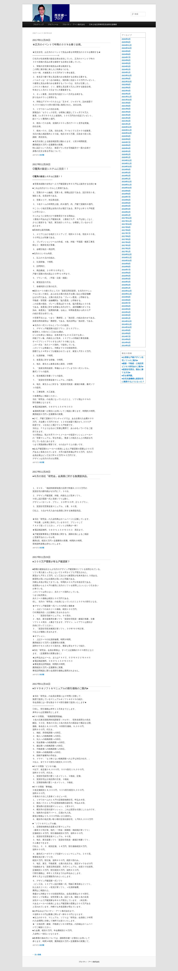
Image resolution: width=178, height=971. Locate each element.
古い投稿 (37, 955)
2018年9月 (126, 191)
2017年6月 (126, 236)
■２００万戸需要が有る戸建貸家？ (51, 561)
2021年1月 (126, 124)
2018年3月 (126, 209)
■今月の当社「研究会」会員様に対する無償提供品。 (61, 476)
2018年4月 (126, 206)
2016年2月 (126, 285)
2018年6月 (126, 200)
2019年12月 (127, 160)
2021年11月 (127, 97)
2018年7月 (126, 197)
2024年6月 (126, 60)
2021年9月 (126, 103)
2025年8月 (126, 42)
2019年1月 (126, 179)
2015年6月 (126, 306)
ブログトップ (38, 24)
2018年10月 (127, 188)
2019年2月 (126, 176)
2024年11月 (127, 45)
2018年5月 (126, 203)
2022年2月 (126, 94)
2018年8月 (126, 194)
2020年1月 (126, 157)
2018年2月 (126, 212)
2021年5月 (126, 112)
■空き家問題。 (128, 375)
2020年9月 (126, 136)
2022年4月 (126, 91)
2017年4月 (126, 242)
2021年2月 (126, 121)
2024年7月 (126, 57)
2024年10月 (127, 48)
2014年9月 (126, 330)
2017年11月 (127, 221)
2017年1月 (126, 251)
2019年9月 (126, 169)
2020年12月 (127, 127)
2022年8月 (126, 84)
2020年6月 (126, 145)
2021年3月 (126, 118)
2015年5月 (126, 309)
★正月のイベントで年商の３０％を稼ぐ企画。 (58, 44)
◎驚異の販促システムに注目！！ (51, 169)
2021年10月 (127, 100)
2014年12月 (127, 321)
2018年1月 (126, 215)
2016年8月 (126, 267)
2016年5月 (126, 276)
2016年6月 (126, 273)
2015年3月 (126, 315)
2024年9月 (126, 51)
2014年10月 (127, 327)
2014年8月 (126, 333)
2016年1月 (126, 288)
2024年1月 (126, 72)
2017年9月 (126, 227)
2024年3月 (126, 66)
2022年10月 (127, 82)
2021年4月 (126, 115)
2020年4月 (126, 148)
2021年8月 (126, 106)
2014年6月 (126, 339)
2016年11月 (127, 257)
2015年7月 (126, 303)
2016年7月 (126, 270)
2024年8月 (126, 54)
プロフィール (53, 24)
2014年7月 (126, 336)
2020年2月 (126, 154)
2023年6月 (126, 78)
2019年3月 (126, 173)
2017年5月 (126, 239)
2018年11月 (127, 185)
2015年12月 (127, 291)
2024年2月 (126, 69)
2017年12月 (127, 218)
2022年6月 (126, 88)
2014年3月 (126, 345)
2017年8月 (126, 230)
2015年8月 (126, 300)
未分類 (41, 155)
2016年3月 (126, 282)
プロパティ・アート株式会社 (73, 24)
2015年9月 (126, 297)
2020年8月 (126, 139)
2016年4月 (126, 279)
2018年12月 (127, 182)
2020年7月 (126, 142)
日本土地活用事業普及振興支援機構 (103, 24)
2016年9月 (126, 264)
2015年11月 (127, 294)
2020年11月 (127, 130)
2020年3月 (126, 151)
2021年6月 (126, 109)
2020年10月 (127, 133)
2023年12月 (127, 75)
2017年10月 (127, 224)
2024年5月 (126, 63)
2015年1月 (126, 318)
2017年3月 (126, 245)
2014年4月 (126, 342)
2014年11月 (127, 324)
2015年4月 (126, 312)
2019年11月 (127, 163)
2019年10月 (127, 167)
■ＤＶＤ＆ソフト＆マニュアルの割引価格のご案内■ (60, 688)
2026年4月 (126, 39)
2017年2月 (126, 248)
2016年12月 (127, 254)
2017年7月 (126, 233)
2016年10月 (127, 261)
